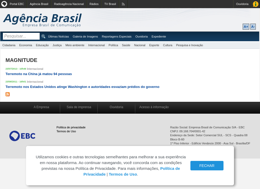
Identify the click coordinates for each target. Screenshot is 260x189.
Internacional (96, 45)
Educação (42, 45)
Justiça (57, 45)
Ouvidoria (242, 4)
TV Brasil (110, 4)
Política (113, 45)
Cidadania (8, 45)
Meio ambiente (74, 45)
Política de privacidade (71, 127)
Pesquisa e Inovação (189, 45)
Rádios (94, 4)
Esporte (154, 45)
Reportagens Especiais (117, 36)
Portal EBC (17, 4)
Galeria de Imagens (85, 36)
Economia (25, 45)
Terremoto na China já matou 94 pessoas (39, 74)
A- (253, 27)
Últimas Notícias (58, 36)
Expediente (159, 36)
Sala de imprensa (79, 107)
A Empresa (41, 107)
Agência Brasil (39, 4)
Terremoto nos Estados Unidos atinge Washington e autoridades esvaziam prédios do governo (82, 87)
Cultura (167, 45)
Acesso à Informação (256, 4)
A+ (246, 27)
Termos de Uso (66, 131)
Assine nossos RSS (123, 4)
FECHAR (207, 166)
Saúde (126, 45)
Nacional (139, 45)
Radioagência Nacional (69, 4)
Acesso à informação (154, 107)
